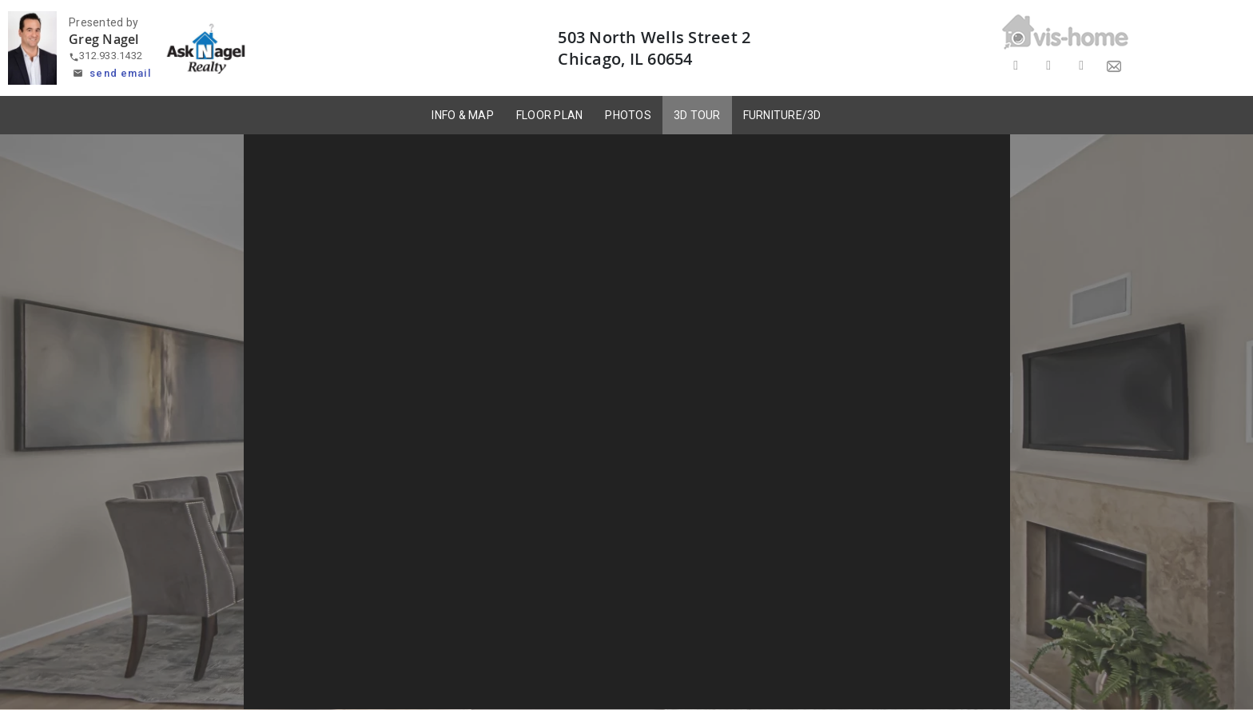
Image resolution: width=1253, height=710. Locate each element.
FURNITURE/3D (782, 115)
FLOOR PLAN (549, 115)
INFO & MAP (463, 115)
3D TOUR (697, 115)
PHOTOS (628, 115)
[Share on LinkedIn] (1082, 66)
